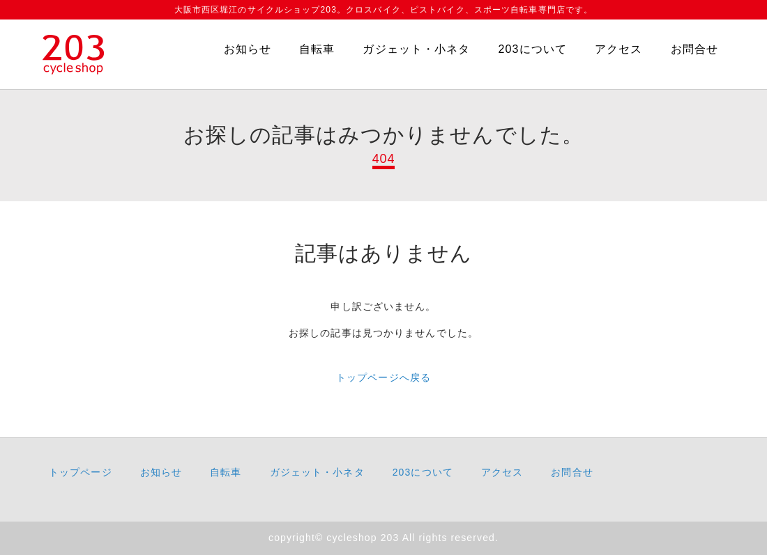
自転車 (317, 49)
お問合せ (694, 49)
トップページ (80, 472)
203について (532, 49)
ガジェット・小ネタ (416, 49)
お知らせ (247, 49)
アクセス (618, 49)
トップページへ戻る (383, 377)
